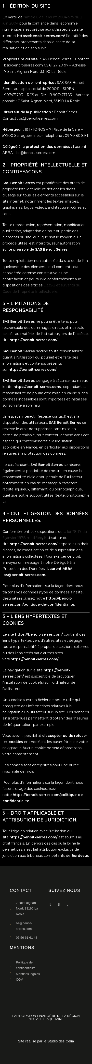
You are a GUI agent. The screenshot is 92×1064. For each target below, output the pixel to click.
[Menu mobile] (84, 19)
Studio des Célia (60, 1041)
